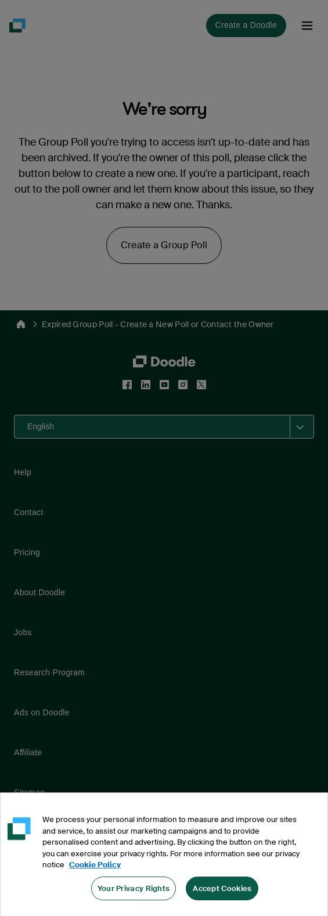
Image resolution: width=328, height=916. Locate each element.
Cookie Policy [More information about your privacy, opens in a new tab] (95, 881)
